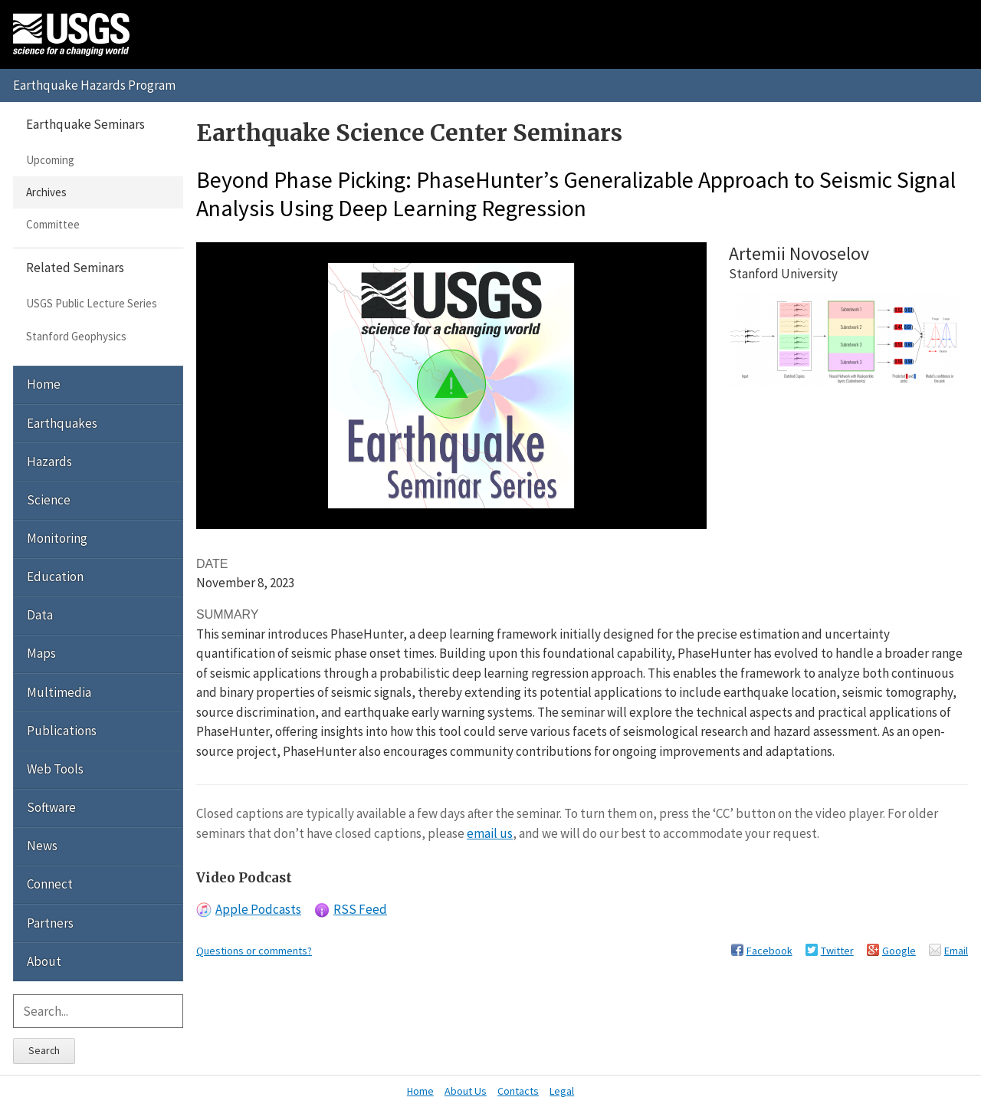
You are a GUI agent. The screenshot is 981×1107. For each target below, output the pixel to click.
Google (899, 951)
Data (40, 614)
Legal (562, 1091)
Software (51, 807)
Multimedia (59, 692)
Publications (62, 730)
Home (44, 384)
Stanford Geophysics (76, 336)
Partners (50, 923)
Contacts (518, 1091)
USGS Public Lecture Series (91, 303)
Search (44, 1050)
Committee (53, 224)
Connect (50, 883)
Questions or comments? (254, 951)
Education (55, 576)
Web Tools (55, 768)
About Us (466, 1091)
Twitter (837, 951)
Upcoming (50, 160)
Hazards (49, 461)
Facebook (769, 951)
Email (956, 951)
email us (490, 833)
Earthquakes (62, 423)
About (44, 961)
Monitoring (57, 538)
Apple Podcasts (258, 909)
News (42, 845)
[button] (451, 384)
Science (49, 499)
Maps (41, 653)
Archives (46, 192)
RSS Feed (360, 909)
